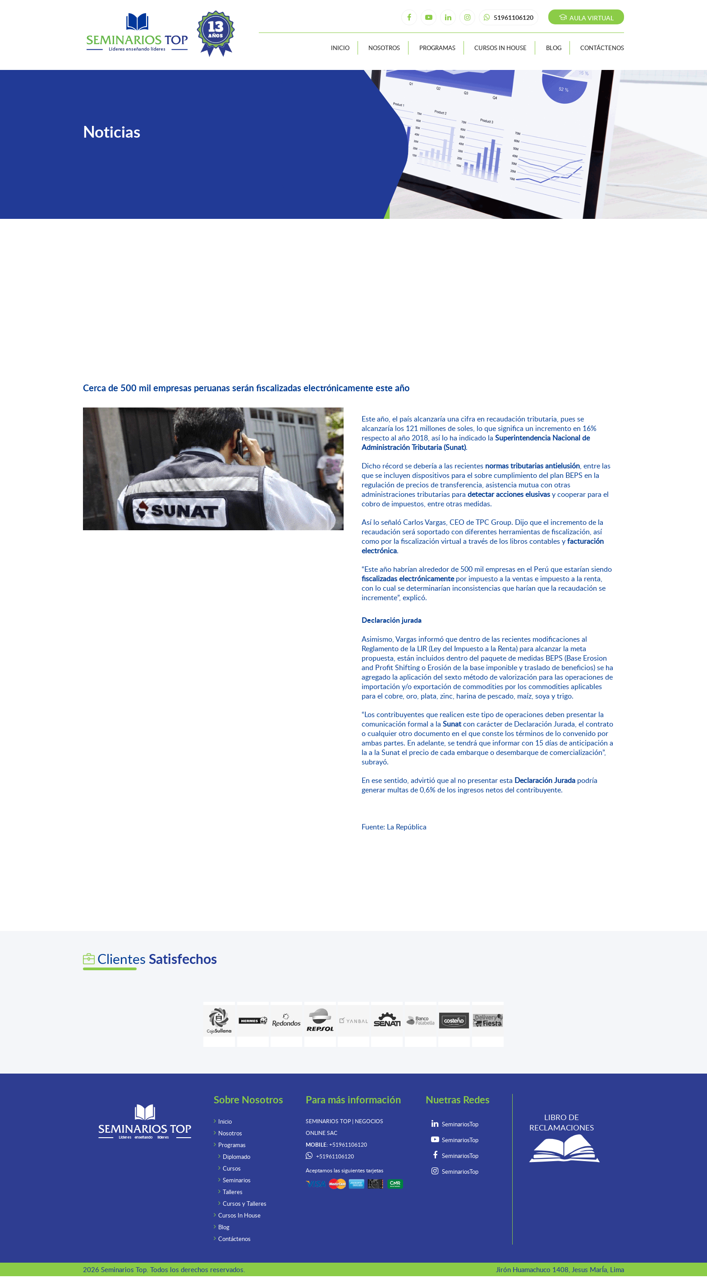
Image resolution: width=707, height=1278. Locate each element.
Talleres (233, 1192)
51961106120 (508, 17)
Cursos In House (500, 48)
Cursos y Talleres (244, 1203)
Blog (553, 48)
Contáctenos (602, 48)
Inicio (340, 48)
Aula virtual (586, 18)
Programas (437, 48)
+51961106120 (335, 1156)
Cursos (232, 1168)
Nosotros (384, 48)
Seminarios (237, 1180)
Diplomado (236, 1157)
